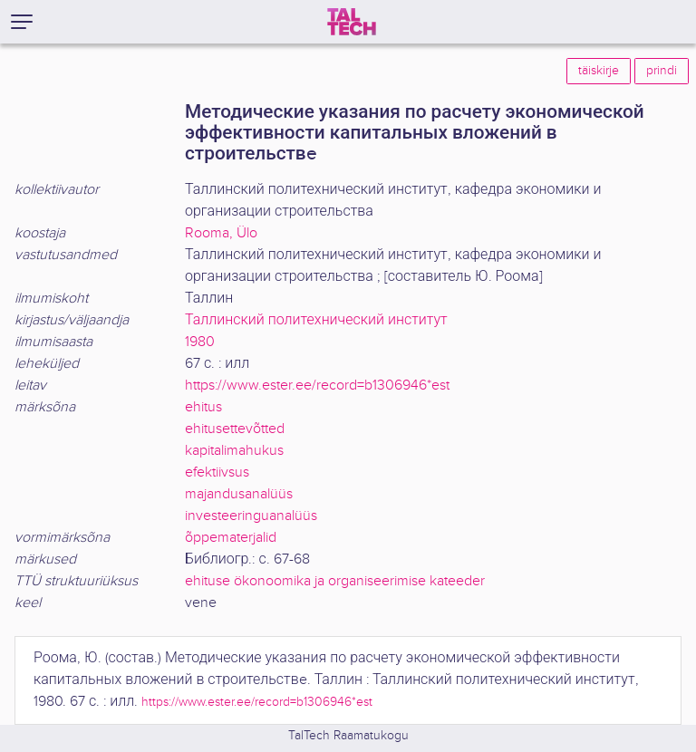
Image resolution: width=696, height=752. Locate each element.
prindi (661, 70)
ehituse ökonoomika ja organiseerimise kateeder (335, 581)
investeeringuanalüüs (251, 516)
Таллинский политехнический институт (316, 320)
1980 (200, 342)
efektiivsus (217, 472)
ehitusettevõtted (235, 429)
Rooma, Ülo (221, 233)
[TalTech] (351, 21)
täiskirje (598, 70)
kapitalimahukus (234, 450)
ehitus (203, 407)
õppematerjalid (230, 537)
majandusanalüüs (239, 494)
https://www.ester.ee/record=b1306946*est (317, 385)
